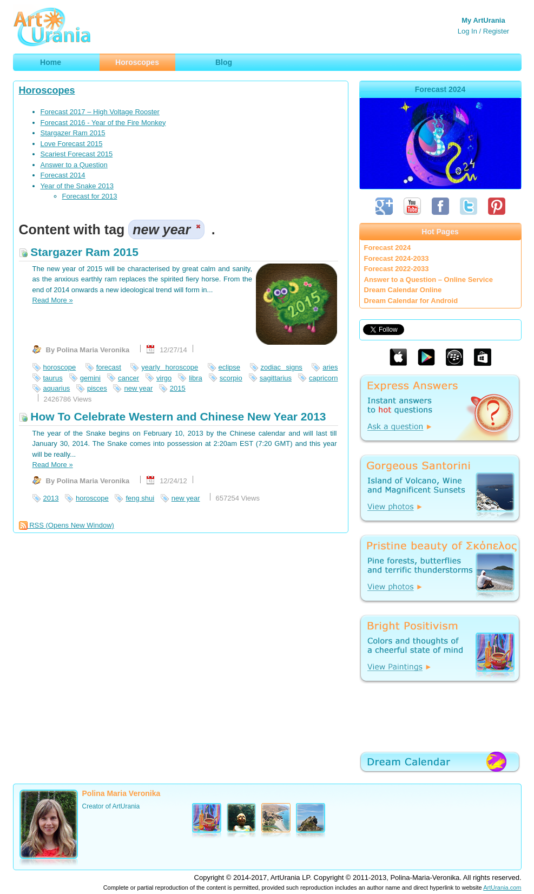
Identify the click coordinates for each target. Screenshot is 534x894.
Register (496, 31)
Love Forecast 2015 (72, 144)
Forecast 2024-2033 (396, 258)
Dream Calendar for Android (411, 301)
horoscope (59, 367)
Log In (467, 31)
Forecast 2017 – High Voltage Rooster (100, 112)
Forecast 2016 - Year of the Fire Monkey (103, 123)
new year (138, 388)
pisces (97, 388)
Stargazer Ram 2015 (73, 133)
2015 (178, 388)
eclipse (229, 367)
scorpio (231, 378)
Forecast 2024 (387, 248)
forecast (108, 367)
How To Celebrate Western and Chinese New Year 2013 (172, 416)
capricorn (323, 378)
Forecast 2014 (63, 175)
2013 (51, 498)
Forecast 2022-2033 (396, 269)
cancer (128, 378)
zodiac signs (281, 367)
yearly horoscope (169, 367)
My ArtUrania (483, 20)
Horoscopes (47, 90)
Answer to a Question (74, 165)
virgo (164, 378)
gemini (90, 378)
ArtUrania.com (502, 887)
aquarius (56, 388)
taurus (53, 378)
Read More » (52, 300)
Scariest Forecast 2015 (77, 154)
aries (330, 367)
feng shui (140, 498)
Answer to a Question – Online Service (428, 279)
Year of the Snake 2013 (77, 186)
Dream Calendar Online (403, 290)
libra (195, 378)
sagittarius (276, 378)
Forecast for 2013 (89, 196)
